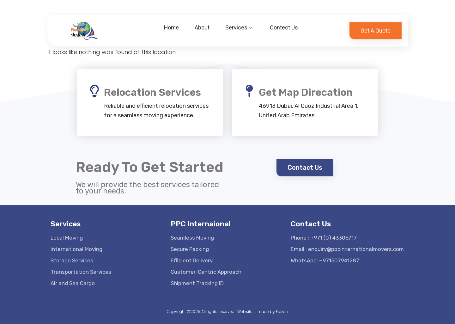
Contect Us (284, 24)
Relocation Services (152, 92)
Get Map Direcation (306, 92)
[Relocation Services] (94, 91)
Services (240, 24)
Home (171, 24)
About (202, 24)
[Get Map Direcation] (249, 91)
